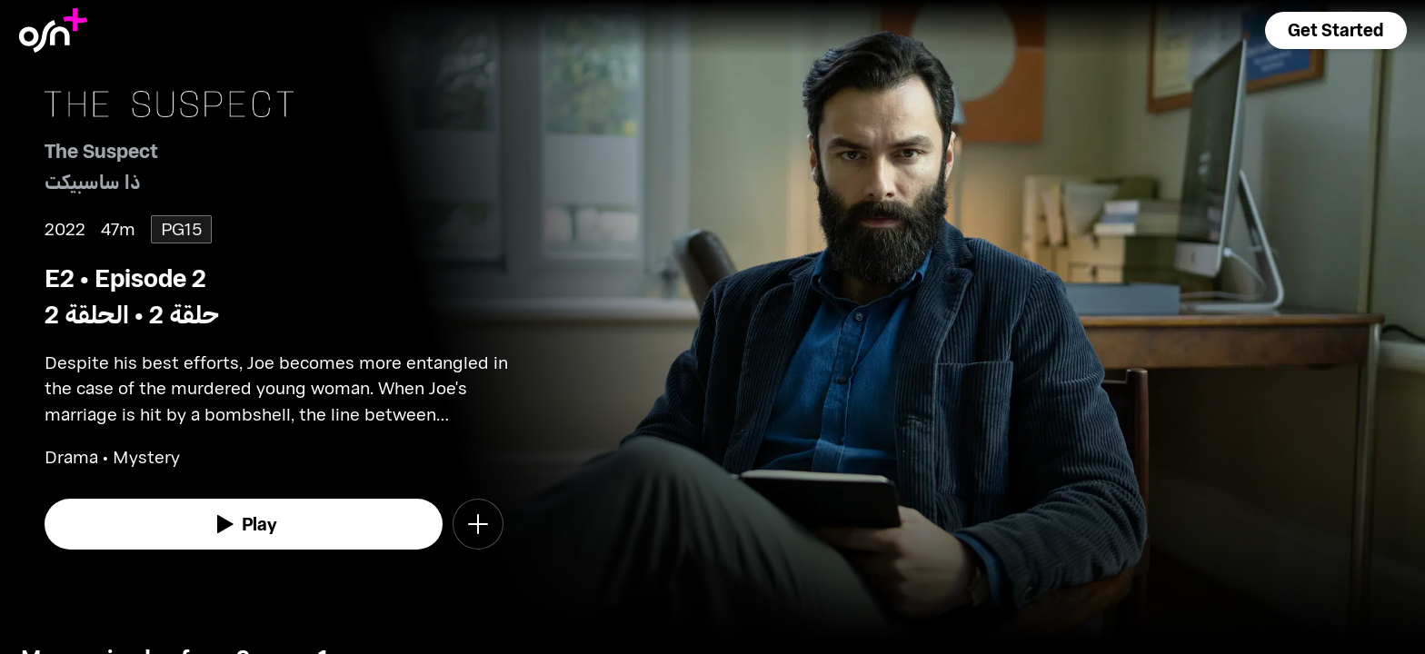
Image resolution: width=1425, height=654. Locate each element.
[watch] (244, 524)
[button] (1336, 30)
